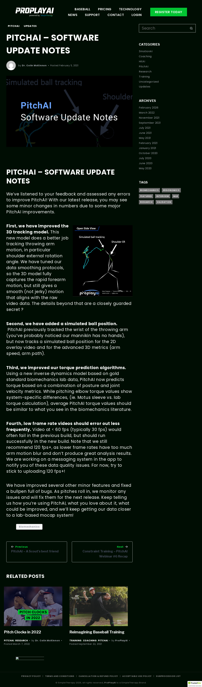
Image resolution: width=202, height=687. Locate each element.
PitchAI (13, 26)
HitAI (142, 61)
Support (92, 15)
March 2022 (147, 112)
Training (75, 640)
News (72, 15)
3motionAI (146, 51)
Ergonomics (171, 190)
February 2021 (148, 143)
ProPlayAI (121, 640)
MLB (175, 196)
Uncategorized (149, 82)
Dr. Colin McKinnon (34, 65)
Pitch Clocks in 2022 (23, 632)
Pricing (104, 9)
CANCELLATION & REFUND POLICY (98, 676)
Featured (146, 196)
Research (21, 640)
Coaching (90, 640)
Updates (30, 26)
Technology (130, 9)
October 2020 (148, 153)
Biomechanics (29, 527)
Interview (162, 196)
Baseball (82, 9)
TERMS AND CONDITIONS (59, 676)
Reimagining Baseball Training (96, 632)
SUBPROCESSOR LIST (168, 676)
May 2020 (145, 168)
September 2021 (150, 123)
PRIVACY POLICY (31, 676)
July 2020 (145, 158)
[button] (194, 684)
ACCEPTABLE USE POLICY (137, 676)
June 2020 (146, 163)
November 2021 (149, 118)
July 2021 (145, 128)
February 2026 (148, 107)
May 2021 (145, 138)
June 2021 (145, 133)
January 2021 (147, 148)
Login (137, 15)
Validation (164, 202)
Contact (115, 15)
